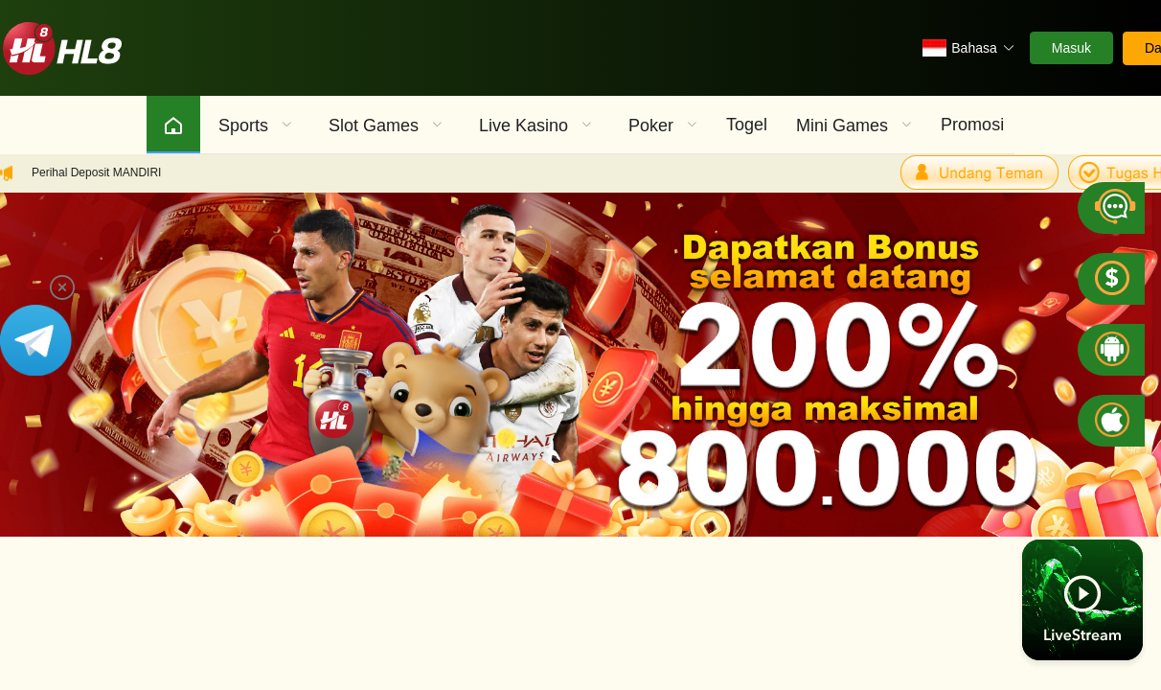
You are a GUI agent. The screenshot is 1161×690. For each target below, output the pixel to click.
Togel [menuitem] (746, 124)
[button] (968, 48)
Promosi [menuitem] (972, 124)
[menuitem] (173, 124)
